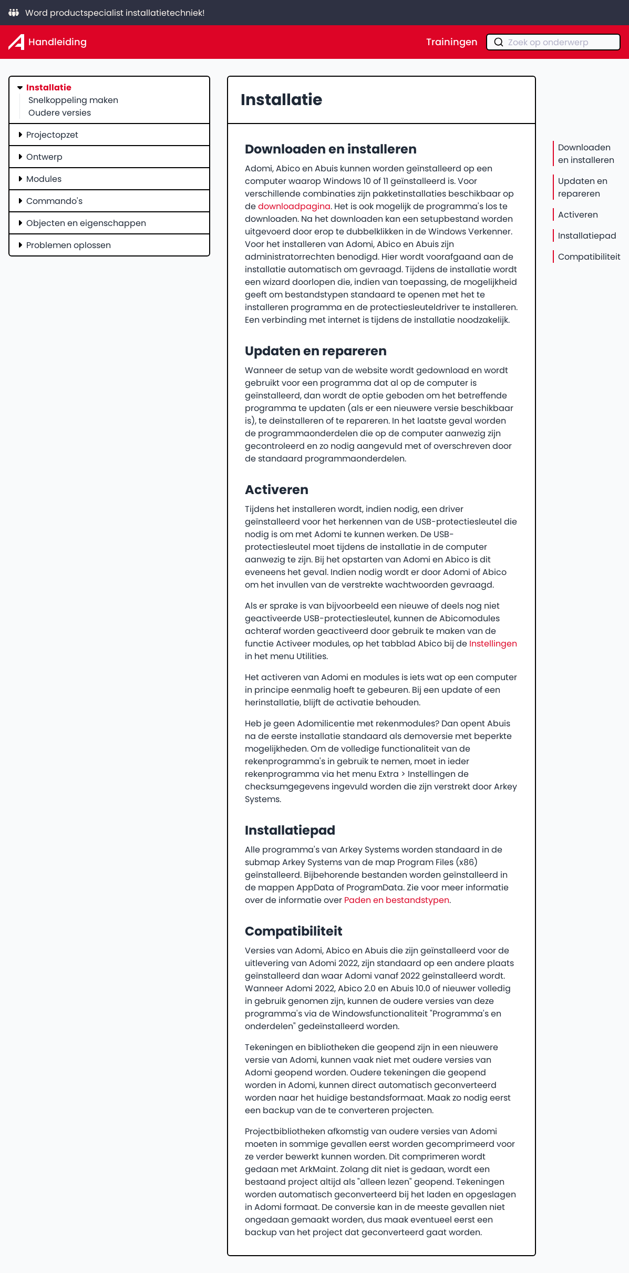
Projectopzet (52, 134)
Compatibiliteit (589, 256)
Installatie (48, 87)
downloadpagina (294, 206)
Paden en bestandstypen (396, 900)
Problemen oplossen (68, 245)
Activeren (578, 214)
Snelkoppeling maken (73, 100)
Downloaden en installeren (586, 153)
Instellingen (493, 643)
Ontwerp (44, 156)
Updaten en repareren (582, 187)
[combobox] (553, 42)
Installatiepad (587, 235)
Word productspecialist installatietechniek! (106, 12)
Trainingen (452, 42)
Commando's (54, 201)
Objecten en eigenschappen (86, 223)
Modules (43, 178)
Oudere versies (59, 112)
